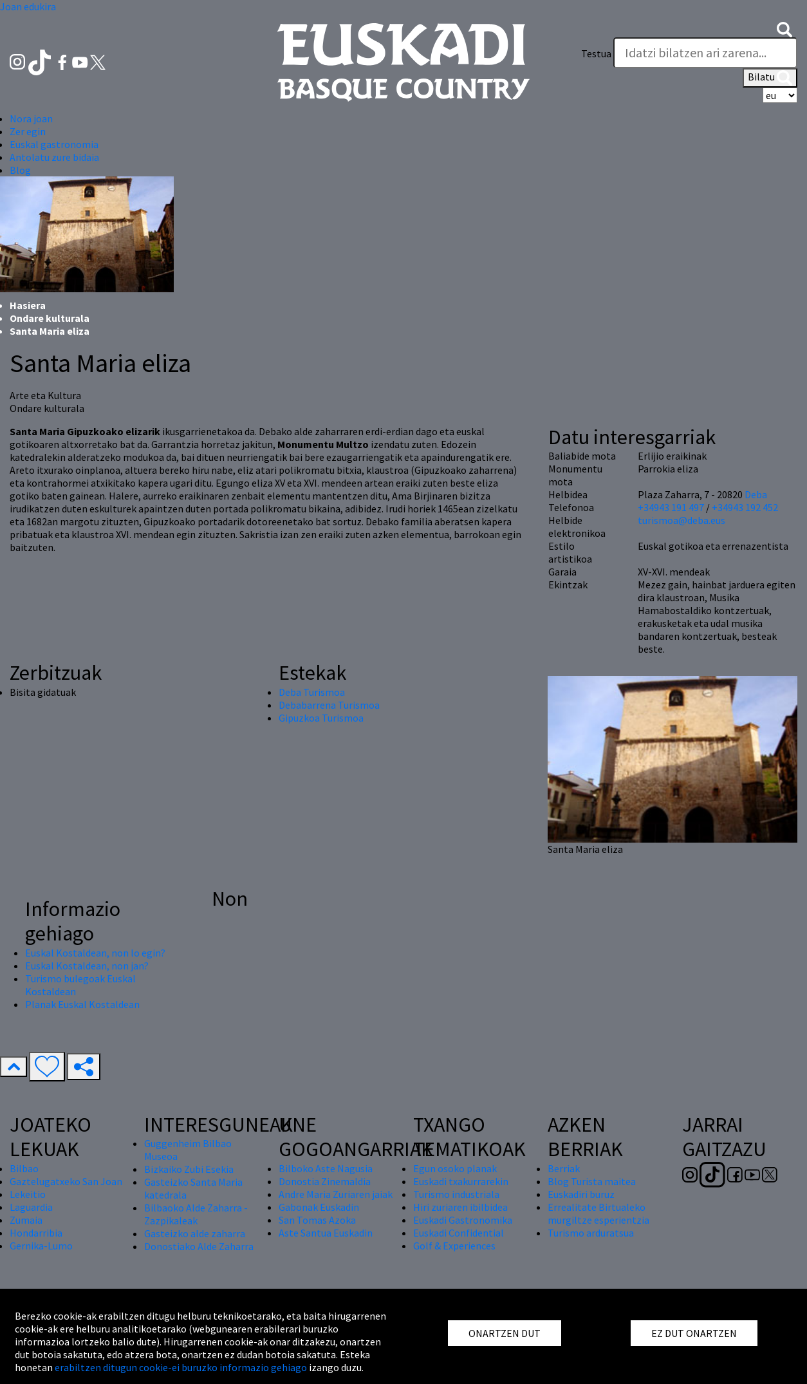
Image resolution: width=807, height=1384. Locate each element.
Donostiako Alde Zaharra (199, 1246)
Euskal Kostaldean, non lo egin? (95, 952)
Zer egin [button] (28, 131)
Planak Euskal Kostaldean (82, 1004)
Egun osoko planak (455, 1168)
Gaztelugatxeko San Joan (66, 1181)
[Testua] (705, 52)
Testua (596, 53)
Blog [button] (20, 170)
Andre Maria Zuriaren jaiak (336, 1194)
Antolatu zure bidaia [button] (54, 157)
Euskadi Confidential (458, 1232)
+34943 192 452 (745, 507)
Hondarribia (36, 1232)
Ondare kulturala (49, 318)
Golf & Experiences (454, 1245)
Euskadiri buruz (581, 1194)
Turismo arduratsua (591, 1232)
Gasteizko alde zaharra (194, 1233)
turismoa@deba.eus (681, 520)
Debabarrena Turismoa (329, 704)
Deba (756, 494)
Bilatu (770, 78)
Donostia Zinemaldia (325, 1181)
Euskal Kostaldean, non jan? (87, 965)
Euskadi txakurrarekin (460, 1181)
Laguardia (31, 1207)
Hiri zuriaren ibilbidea (460, 1207)
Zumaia (26, 1219)
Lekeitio (28, 1194)
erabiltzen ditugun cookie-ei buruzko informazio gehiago (181, 1367)
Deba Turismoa (312, 692)
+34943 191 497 (671, 507)
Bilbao (24, 1168)
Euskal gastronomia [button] (54, 144)
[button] (784, 28)
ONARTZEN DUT (504, 1333)
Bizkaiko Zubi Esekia (189, 1169)
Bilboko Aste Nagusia (326, 1168)
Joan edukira (28, 6)
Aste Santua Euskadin (326, 1232)
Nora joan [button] (31, 118)
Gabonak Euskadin (319, 1207)
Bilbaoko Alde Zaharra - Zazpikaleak (196, 1214)
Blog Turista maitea (592, 1181)
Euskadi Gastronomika (462, 1219)
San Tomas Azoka (317, 1219)
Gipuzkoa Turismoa (321, 717)
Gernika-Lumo (41, 1245)
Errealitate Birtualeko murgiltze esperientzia (598, 1213)
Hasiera (28, 305)
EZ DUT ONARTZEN (694, 1333)
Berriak (564, 1168)
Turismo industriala (456, 1194)
